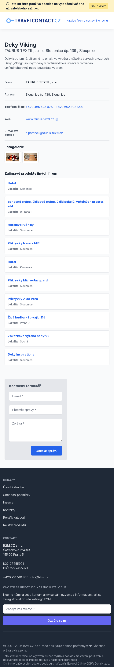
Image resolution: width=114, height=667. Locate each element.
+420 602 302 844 (69, 107)
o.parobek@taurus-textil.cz (44, 133)
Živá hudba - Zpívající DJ (26, 317)
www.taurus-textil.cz (42, 119)
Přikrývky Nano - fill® (24, 243)
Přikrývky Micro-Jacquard (28, 280)
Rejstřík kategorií (14, 517)
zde (106, 663)
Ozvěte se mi (57, 620)
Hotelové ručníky (21, 225)
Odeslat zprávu (46, 451)
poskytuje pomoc (60, 646)
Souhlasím (98, 6)
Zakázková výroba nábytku (28, 336)
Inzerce (8, 502)
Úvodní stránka (13, 487)
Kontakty (9, 510)
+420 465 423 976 (39, 107)
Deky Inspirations (21, 354)
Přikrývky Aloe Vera (23, 299)
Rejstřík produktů (14, 525)
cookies (70, 656)
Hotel (12, 183)
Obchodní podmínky (16, 495)
